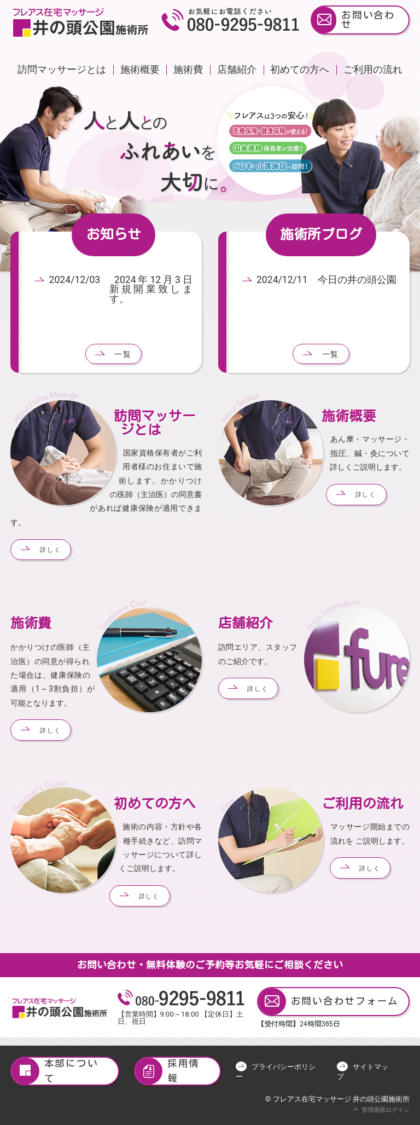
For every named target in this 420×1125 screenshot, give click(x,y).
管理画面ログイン (385, 1110)
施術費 (188, 69)
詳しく (50, 549)
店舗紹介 (236, 69)
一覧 (123, 354)
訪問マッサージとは (62, 69)
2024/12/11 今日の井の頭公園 (326, 279)
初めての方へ (299, 69)
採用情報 (167, 1071)
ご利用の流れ (372, 69)
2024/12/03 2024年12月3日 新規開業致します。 (125, 289)
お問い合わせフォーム (328, 1001)
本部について (54, 1071)
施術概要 (140, 69)
